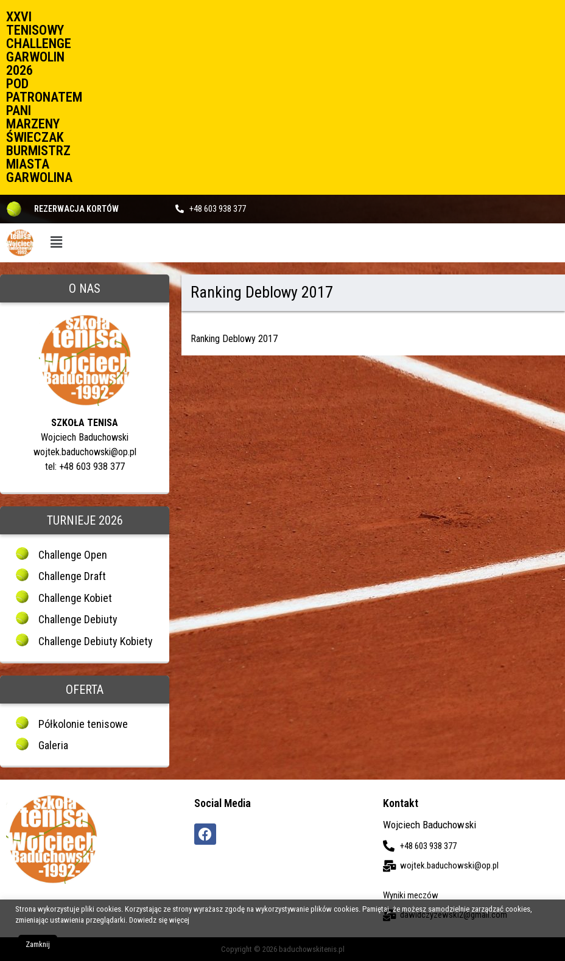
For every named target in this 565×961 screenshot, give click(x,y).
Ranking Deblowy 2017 (234, 338)
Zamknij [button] (38, 944)
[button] (56, 242)
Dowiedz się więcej (159, 919)
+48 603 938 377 (217, 208)
